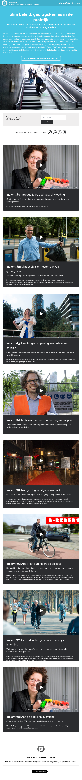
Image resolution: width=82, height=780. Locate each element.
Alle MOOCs (64, 3)
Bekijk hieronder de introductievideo (41, 58)
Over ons (76, 3)
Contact (52, 757)
